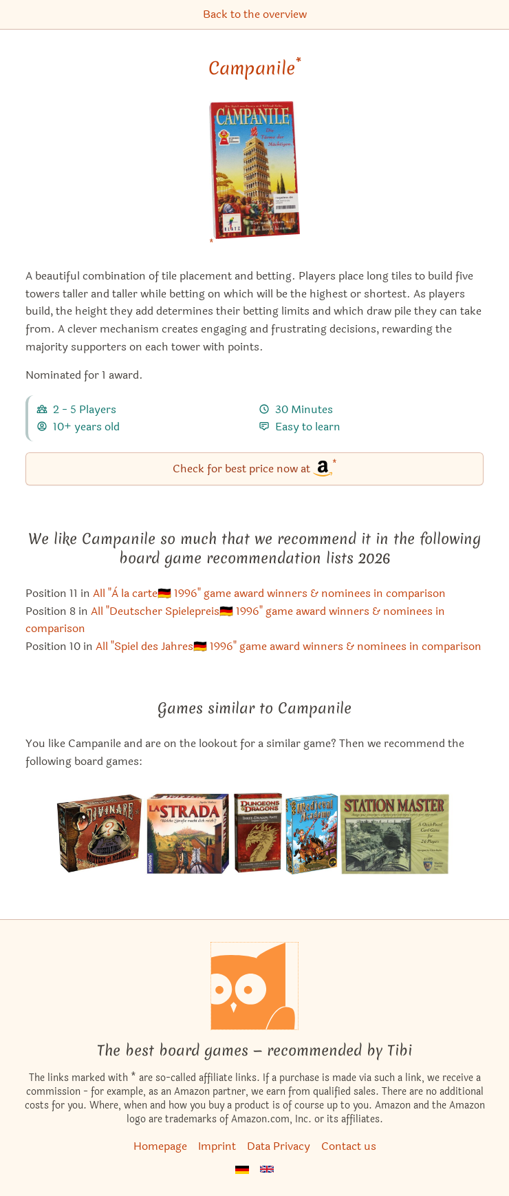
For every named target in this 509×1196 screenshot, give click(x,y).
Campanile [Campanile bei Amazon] (254, 68)
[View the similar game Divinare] (99, 834)
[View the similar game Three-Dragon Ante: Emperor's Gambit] (257, 834)
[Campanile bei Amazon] (255, 178)
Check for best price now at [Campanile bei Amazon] (255, 468)
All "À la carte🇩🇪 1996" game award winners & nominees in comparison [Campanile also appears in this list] (269, 593)
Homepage (160, 1146)
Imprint (217, 1146)
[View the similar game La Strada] (187, 834)
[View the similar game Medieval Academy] (312, 834)
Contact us (348, 1146)
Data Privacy (278, 1146)
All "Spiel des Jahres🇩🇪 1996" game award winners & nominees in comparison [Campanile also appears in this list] (288, 646)
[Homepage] (254, 986)
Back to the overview (255, 14)
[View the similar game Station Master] (396, 834)
